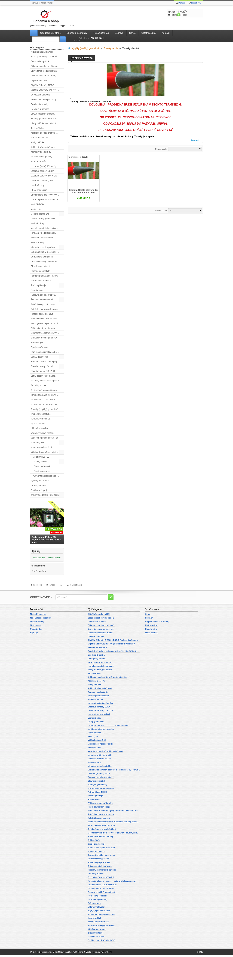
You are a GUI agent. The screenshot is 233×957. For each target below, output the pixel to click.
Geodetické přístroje (50, 33)
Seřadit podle (161, 149)
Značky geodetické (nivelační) (45, 495)
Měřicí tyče (36, 209)
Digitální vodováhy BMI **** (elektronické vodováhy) (47, 90)
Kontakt (35, 3)
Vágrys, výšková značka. (42, 433)
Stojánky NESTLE (40, 457)
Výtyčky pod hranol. (40, 480)
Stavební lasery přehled (42, 366)
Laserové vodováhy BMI (42, 180)
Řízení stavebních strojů (42, 299)
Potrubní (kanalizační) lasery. (44, 276)
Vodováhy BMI (37, 442)
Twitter (52, 590)
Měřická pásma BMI (40, 214)
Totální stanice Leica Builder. (44, 404)
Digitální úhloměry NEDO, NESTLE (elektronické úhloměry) (47, 85)
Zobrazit (195, 140)
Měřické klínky (37, 223)
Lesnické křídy (37, 185)
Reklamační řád (101, 33)
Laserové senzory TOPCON (44, 176)
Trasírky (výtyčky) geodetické (44, 409)
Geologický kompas (40, 109)
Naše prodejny (40, 573)
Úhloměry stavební (39, 428)
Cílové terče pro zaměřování (44, 71)
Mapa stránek (47, 3)
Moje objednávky (38, 616)
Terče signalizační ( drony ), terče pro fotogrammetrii (47, 395)
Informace (39, 568)
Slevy (147, 616)
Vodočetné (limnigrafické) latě (44, 438)
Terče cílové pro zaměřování (44, 390)
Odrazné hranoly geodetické (44, 261)
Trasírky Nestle (39, 461)
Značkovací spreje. (39, 490)
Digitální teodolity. (39, 80)
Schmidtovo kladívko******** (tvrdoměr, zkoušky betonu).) (47, 318)
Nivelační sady (37, 242)
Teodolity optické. (39, 385)
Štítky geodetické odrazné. (43, 376)
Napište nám (151, 631)
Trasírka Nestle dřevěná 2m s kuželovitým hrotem (84, 192)
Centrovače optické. (40, 61)
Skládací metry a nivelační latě (45, 328)
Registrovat (196, 3)
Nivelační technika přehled (43, 247)
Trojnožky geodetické (41, 414)
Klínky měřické (37, 142)
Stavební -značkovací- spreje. (45, 361)
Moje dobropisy (37, 624)
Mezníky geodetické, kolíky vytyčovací (47, 228)
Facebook (37, 590)
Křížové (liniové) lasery (41, 156)
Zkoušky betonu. (38, 485)
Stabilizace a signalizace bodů (45, 352)
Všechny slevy (57, 507)
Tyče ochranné (38, 423)
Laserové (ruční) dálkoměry (43, 166)
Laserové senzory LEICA (42, 171)
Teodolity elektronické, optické (45, 380)
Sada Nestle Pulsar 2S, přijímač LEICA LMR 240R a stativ (46, 539)
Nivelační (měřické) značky (43, 233)
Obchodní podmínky (76, 33)
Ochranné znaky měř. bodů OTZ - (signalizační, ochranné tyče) (47, 252)
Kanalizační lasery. (39, 137)
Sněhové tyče (37, 342)
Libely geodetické (39, 190)
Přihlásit (181, 3)
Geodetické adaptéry (40, 95)
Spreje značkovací (39, 347)
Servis (132, 33)
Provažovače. (37, 290)
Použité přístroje (38, 285)
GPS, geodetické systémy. (43, 114)
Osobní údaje (36, 631)
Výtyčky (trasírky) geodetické (44, 452)
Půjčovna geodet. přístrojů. (43, 295)
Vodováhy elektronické (41, 447)
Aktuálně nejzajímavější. (42, 52)
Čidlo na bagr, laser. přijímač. (44, 66)
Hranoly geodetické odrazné (44, 118)
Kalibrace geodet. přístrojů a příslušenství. (47, 133)
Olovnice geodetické (40, 266)
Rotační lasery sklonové (42, 314)
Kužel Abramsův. (38, 161)
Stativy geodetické (39, 357)
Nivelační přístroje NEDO (42, 237)
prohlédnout (78, 158)
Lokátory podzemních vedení (44, 199)
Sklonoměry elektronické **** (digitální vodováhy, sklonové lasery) (47, 333)
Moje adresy (35, 627)
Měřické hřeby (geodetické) (43, 218)
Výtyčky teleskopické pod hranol (47, 476)
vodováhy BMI (54, 557)
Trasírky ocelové (42, 471)
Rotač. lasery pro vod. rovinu (44, 309)
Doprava (119, 33)
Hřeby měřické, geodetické (43, 123)
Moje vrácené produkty (40, 620)
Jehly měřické (37, 128)
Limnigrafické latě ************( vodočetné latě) (47, 195)
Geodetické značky (39, 104)
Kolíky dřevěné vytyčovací (43, 147)
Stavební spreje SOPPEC (43, 371)
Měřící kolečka (37, 204)
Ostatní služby (148, 33)
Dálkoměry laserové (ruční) (43, 75)
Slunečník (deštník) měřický (44, 338)
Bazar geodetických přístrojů (44, 56)
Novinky (149, 620)
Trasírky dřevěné (42, 466)
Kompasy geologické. (41, 152)
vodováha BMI (39, 557)
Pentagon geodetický (40, 271)
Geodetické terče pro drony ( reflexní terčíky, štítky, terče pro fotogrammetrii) (47, 99)
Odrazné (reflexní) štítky (42, 257)
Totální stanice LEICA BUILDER (45, 399)
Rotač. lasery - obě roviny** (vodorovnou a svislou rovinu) (47, 304)
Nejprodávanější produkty (157, 624)
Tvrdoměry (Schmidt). (41, 419)
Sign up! (34, 635)
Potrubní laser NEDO (41, 280)
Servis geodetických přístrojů (44, 323)
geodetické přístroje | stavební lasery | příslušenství (52, 18)
